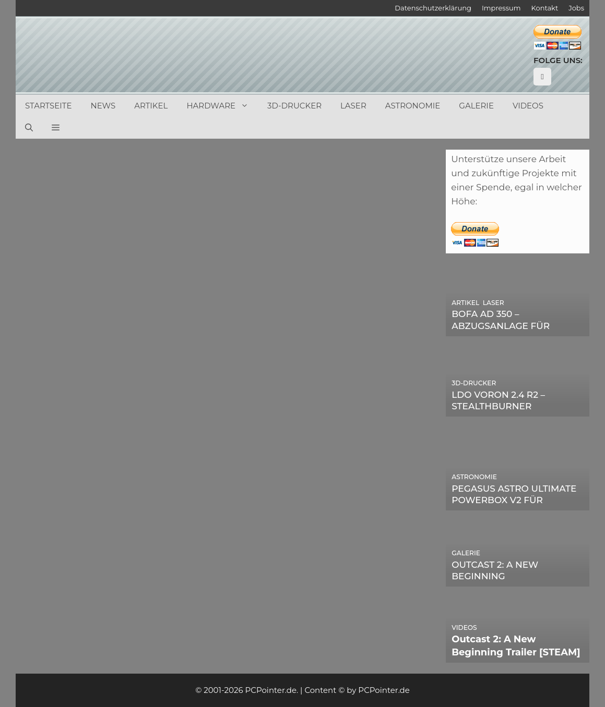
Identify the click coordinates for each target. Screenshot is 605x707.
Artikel (151, 106)
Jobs (576, 8)
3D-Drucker (294, 106)
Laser (353, 106)
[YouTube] (542, 77)
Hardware (222, 106)
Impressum (501, 8)
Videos (528, 106)
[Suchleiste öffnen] (29, 128)
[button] (55, 128)
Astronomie (413, 106)
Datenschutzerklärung (433, 8)
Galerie (476, 106)
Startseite (48, 106)
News (103, 106)
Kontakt (545, 8)
